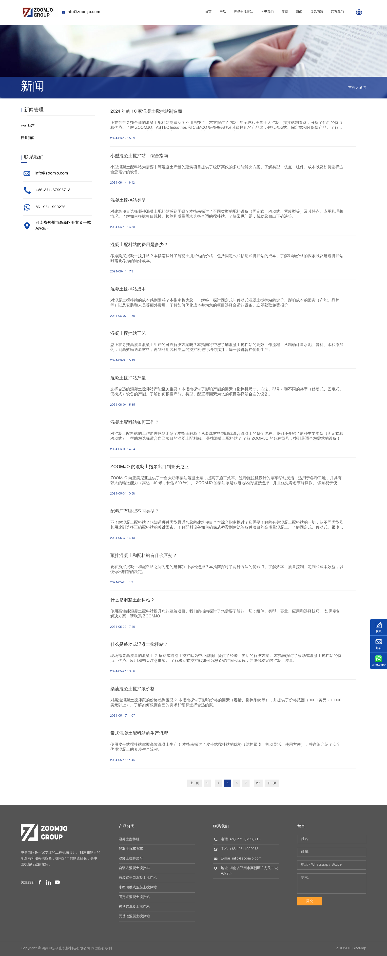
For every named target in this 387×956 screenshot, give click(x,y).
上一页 (194, 783)
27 (258, 783)
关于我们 (267, 12)
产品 (222, 12)
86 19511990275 (50, 208)
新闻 (299, 12)
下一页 (271, 783)
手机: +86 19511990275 (239, 849)
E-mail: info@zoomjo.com (241, 858)
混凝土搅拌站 (243, 12)
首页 (208, 12)
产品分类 (127, 827)
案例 (285, 12)
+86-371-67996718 (53, 190)
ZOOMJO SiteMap (351, 948)
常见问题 (316, 12)
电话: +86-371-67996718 (240, 839)
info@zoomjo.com (80, 12)
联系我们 (337, 12)
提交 (309, 901)
